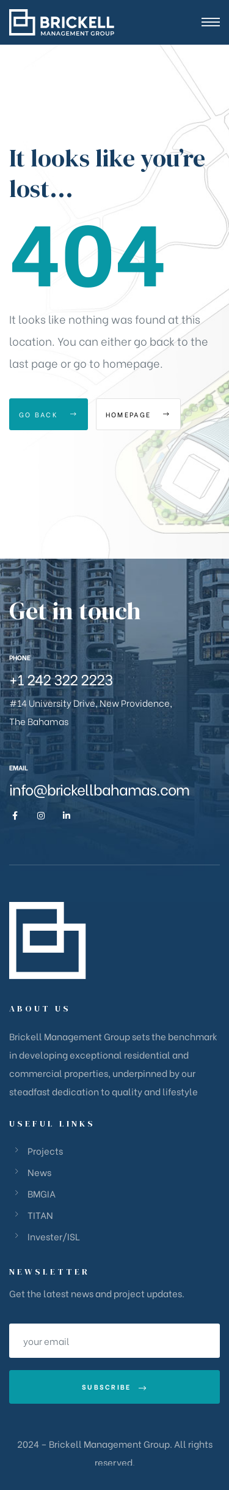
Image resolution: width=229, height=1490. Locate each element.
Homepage (138, 414)
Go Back (48, 414)
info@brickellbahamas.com (99, 788)
